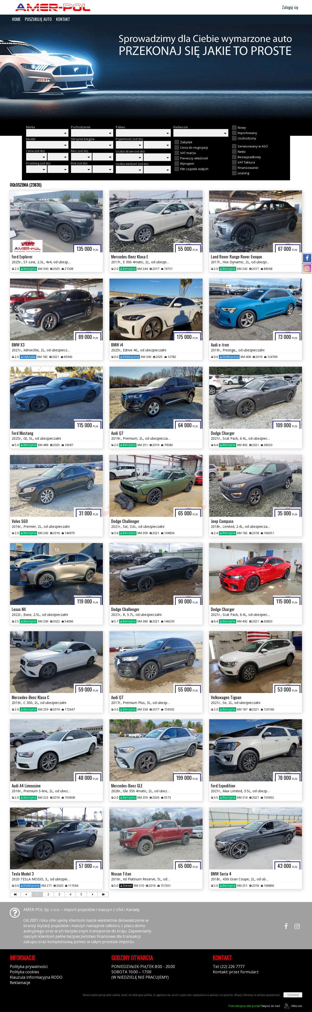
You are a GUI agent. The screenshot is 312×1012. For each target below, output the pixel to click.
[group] (156, 72)
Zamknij (293, 995)
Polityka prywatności (29, 966)
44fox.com (292, 1006)
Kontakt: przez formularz (236, 972)
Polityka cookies (24, 972)
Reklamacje (20, 982)
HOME (16, 19)
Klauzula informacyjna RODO (36, 977)
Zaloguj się (288, 7)
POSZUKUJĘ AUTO (38, 19)
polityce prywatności (268, 995)
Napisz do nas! (254, 1006)
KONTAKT (63, 19)
